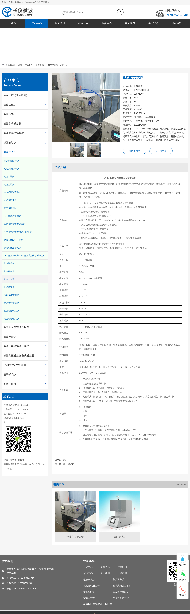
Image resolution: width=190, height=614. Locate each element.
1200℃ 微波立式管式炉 (57, 65)
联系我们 (176, 23)
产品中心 (37, 23)
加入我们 (130, 23)
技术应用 (83, 23)
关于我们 (153, 23)
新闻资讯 (60, 23)
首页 (13, 23)
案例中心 (107, 23)
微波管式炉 (40, 65)
